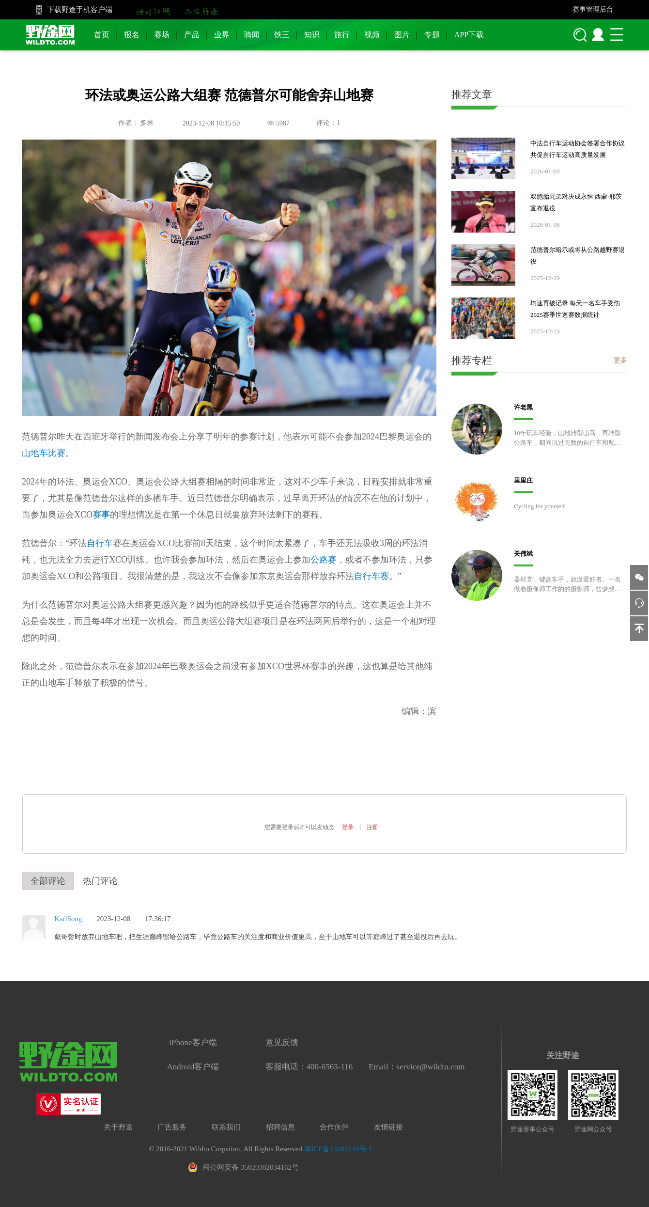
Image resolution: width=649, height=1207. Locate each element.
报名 (131, 35)
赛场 (162, 35)
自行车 (100, 543)
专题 (432, 35)
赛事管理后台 (592, 9)
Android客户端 (193, 1067)
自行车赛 (371, 576)
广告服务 (171, 1127)
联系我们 (226, 1127)
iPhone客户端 (192, 1042)
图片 (402, 35)
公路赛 (323, 559)
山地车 (35, 453)
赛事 (101, 514)
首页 (101, 35)
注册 (372, 827)
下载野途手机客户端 (79, 10)
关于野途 (118, 1127)
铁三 (282, 35)
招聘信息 (280, 1127)
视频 (372, 35)
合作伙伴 (334, 1127)
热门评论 (100, 881)
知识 (312, 35)
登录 (348, 827)
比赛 (56, 453)
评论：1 (328, 122)
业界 (222, 35)
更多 (620, 360)
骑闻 (252, 35)
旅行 (342, 35)
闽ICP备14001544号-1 (338, 1149)
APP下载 (469, 35)
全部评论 (48, 881)
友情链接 (388, 1127)
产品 (192, 35)
